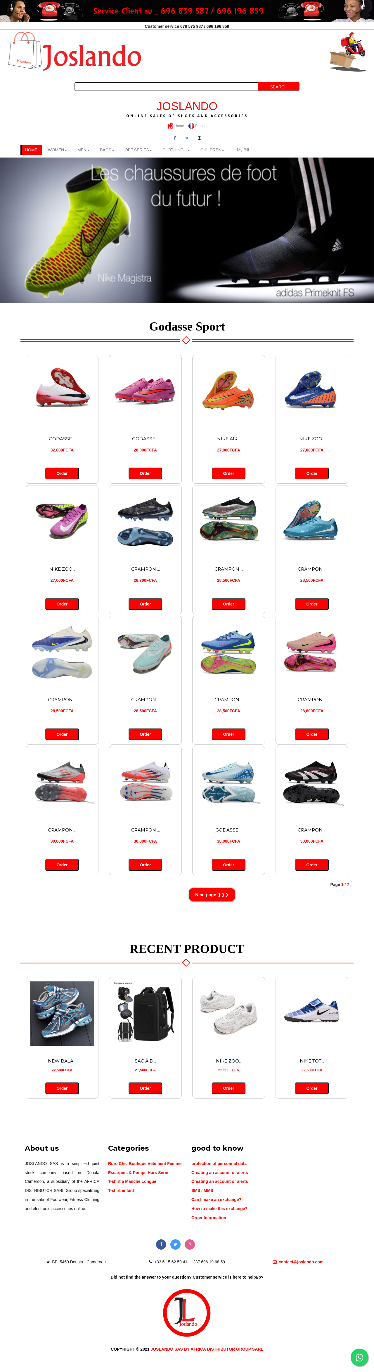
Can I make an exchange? (216, 1199)
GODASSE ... (62, 439)
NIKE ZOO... (312, 439)
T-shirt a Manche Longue (132, 1180)
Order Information (208, 1216)
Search (279, 87)
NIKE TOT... (312, 1060)
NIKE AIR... (229, 439)
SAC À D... (145, 1060)
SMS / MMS (202, 1190)
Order (62, 473)
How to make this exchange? (219, 1208)
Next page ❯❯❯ (212, 894)
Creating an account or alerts (219, 1171)
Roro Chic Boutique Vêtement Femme (144, 1163)
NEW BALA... (62, 1060)
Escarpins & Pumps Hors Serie (138, 1171)
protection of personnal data (219, 1163)
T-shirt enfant (121, 1190)
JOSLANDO (187, 108)
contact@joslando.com (298, 1261)
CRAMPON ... (145, 569)
